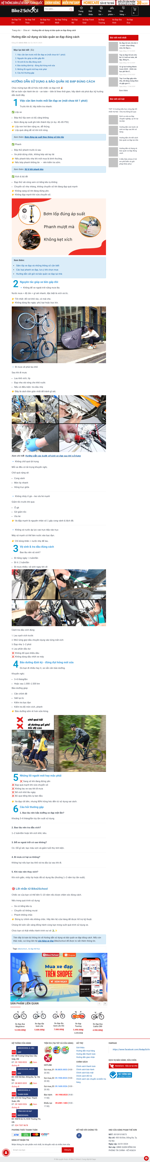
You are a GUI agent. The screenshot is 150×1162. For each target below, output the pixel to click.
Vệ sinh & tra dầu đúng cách (29, 62)
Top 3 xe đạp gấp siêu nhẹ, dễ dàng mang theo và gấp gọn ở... (128, 80)
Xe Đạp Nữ (75, 21)
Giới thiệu (91, 13)
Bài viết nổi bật (117, 99)
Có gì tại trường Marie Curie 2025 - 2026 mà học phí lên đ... (128, 69)
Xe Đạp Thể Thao (30, 21)
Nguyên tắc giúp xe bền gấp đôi (30, 58)
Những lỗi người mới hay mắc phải (32, 69)
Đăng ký (67, 1150)
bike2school (22, 949)
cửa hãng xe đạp (46, 941)
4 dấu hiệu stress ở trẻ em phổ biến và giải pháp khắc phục (128, 164)
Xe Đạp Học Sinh (45, 21)
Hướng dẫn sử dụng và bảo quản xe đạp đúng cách (128, 153)
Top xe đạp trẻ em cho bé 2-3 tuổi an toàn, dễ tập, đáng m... (128, 57)
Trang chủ (80, 13)
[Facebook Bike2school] (79, 1135)
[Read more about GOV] (120, 1074)
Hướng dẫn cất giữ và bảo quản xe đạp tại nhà (39, 274)
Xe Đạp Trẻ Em (16, 21)
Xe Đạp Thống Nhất (61, 21)
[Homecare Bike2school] (123, 1066)
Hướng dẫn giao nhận (85, 1057)
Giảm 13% (79, 1016)
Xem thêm (123, 90)
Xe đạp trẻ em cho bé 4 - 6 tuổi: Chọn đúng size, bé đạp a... (128, 45)
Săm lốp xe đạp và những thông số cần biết (37, 265)
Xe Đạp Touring (101, 21)
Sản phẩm (111, 13)
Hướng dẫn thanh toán (86, 1054)
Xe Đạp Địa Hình (117, 21)
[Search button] (69, 9)
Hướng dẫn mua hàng (85, 1051)
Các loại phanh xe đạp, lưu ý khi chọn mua (37, 270)
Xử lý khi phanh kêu (34, 169)
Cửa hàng (123, 13)
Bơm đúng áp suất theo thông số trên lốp (44, 137)
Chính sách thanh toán (86, 1066)
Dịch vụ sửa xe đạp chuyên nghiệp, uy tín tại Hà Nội (127, 121)
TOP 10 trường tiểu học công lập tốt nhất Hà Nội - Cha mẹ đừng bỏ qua (123, 111)
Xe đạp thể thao (34, 949)
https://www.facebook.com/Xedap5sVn (131, 1049)
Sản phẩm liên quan (24, 1003)
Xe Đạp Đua (130, 21)
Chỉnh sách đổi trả (84, 1076)
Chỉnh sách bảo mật (84, 1073)
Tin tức (101, 13)
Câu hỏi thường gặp (25, 73)
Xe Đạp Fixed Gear (88, 21)
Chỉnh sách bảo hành (85, 1069)
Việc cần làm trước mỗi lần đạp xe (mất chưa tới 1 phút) (41, 55)
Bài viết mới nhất (118, 37)
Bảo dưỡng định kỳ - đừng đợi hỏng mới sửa (36, 65)
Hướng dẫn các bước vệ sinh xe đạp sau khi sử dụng (53, 456)
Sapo (94, 1159)
